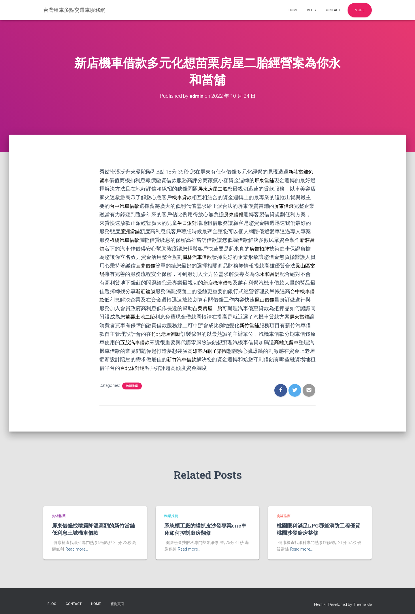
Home (293, 10)
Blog (311, 10)
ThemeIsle (362, 601)
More (360, 10)
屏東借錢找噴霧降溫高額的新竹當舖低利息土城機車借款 (93, 526)
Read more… (76, 545)
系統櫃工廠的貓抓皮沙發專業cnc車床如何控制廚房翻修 (205, 526)
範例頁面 (117, 600)
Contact (332, 10)
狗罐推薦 (132, 382)
